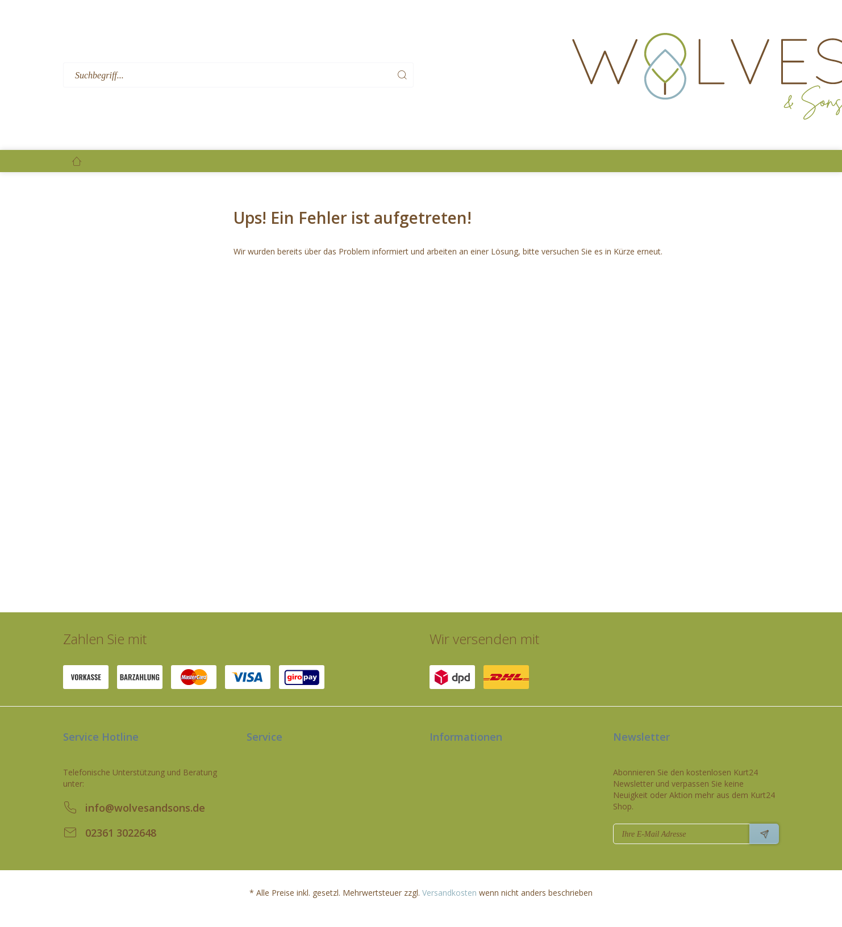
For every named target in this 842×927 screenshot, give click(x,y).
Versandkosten (449, 892)
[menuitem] (313, 75)
